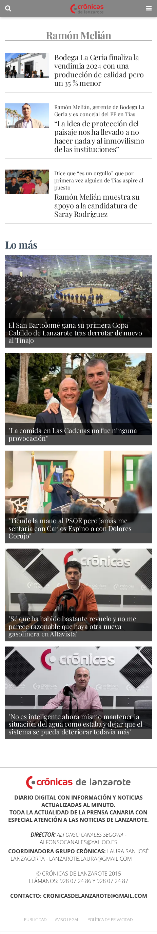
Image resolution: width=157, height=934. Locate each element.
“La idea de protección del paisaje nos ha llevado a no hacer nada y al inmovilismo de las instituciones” (99, 136)
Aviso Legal (67, 920)
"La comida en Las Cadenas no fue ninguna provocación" (72, 434)
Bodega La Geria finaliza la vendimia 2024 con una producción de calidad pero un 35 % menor (99, 70)
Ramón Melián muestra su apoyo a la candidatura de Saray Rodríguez (97, 205)
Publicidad (35, 920)
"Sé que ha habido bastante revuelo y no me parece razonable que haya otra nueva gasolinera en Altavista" (72, 626)
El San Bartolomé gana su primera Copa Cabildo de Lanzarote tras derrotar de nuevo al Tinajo (75, 332)
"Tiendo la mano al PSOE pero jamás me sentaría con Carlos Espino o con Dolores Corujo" (70, 528)
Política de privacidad (110, 920)
